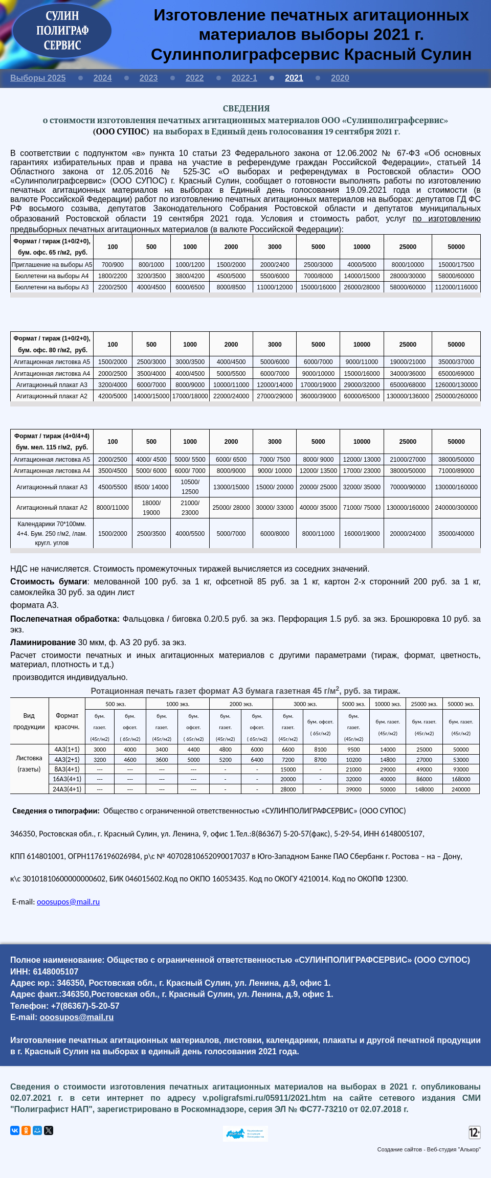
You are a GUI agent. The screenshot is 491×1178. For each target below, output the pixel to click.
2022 (195, 78)
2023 (149, 78)
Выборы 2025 (37, 78)
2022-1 (244, 78)
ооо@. (68, 902)
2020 (340, 78)
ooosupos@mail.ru (77, 1017)
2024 (103, 78)
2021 (294, 78)
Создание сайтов (399, 1149)
